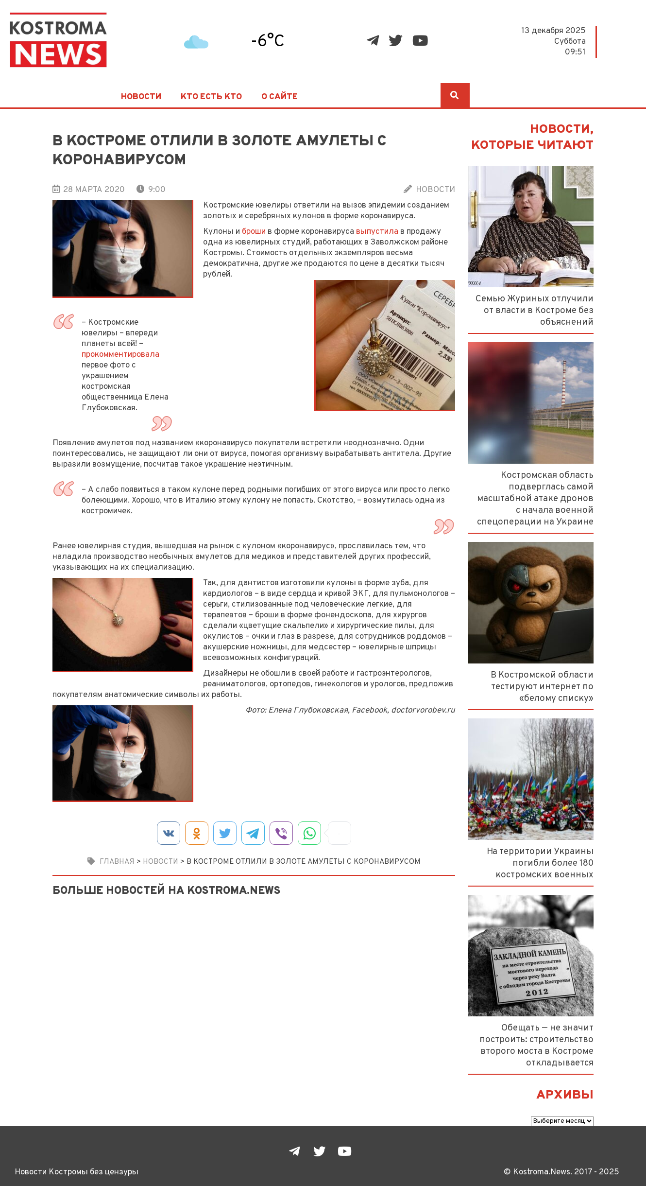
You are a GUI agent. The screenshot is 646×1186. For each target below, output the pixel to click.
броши (254, 232)
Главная (117, 862)
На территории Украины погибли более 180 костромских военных (540, 863)
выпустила (377, 232)
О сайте (279, 97)
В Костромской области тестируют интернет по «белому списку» (542, 686)
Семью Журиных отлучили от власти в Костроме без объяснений (535, 310)
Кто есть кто (211, 97)
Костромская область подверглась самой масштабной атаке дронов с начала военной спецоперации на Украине (535, 499)
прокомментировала (120, 354)
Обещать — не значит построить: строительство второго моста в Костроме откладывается (536, 1045)
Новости (141, 97)
